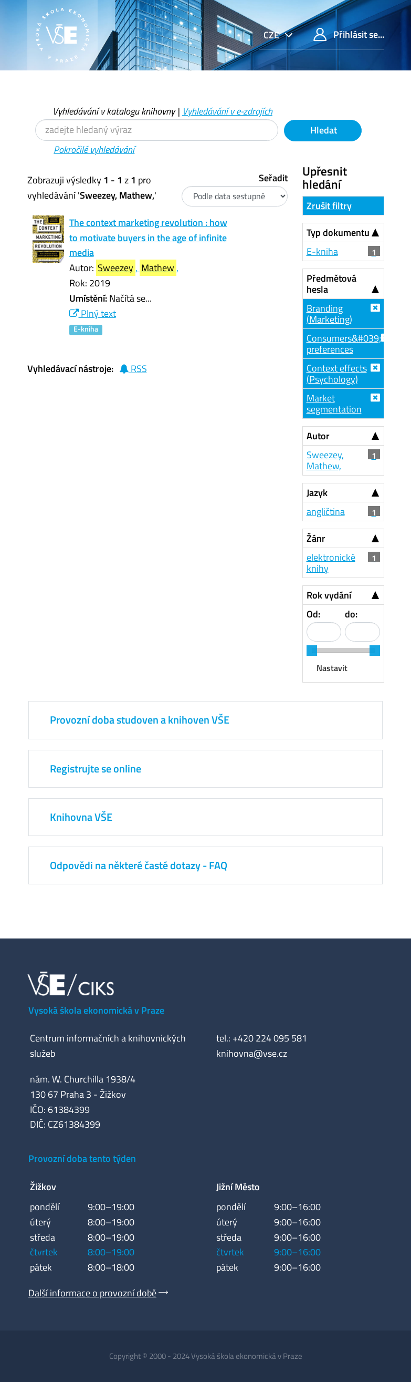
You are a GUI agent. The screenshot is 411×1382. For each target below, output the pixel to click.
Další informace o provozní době (92, 1293)
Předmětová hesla (331, 283)
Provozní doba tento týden (82, 1158)
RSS (133, 369)
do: (351, 614)
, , (137, 268)
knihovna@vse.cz (251, 1053)
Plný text (92, 313)
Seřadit (273, 178)
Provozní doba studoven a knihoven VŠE (139, 719)
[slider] (312, 650)
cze (272, 35)
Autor (318, 436)
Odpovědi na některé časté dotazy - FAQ (138, 865)
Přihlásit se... (348, 34)
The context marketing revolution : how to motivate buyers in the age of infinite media (148, 237)
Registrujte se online (95, 768)
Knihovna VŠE (81, 817)
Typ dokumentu (338, 232)
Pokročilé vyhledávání (94, 149)
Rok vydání (329, 595)
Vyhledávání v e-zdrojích (227, 111)
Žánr (316, 538)
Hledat (322, 130)
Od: (313, 614)
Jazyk (317, 493)
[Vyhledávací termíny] (156, 130)
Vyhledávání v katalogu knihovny (113, 111)
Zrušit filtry (329, 206)
